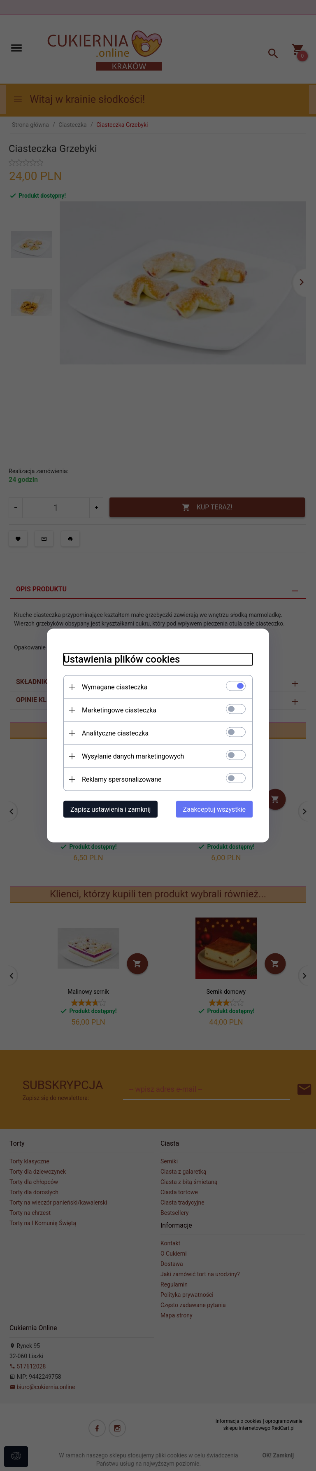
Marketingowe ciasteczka (119, 710)
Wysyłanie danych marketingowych (133, 756)
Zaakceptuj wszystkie (214, 809)
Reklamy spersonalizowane (121, 779)
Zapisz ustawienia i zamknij (110, 809)
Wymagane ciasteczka (115, 687)
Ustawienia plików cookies (121, 659)
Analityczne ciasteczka (115, 733)
